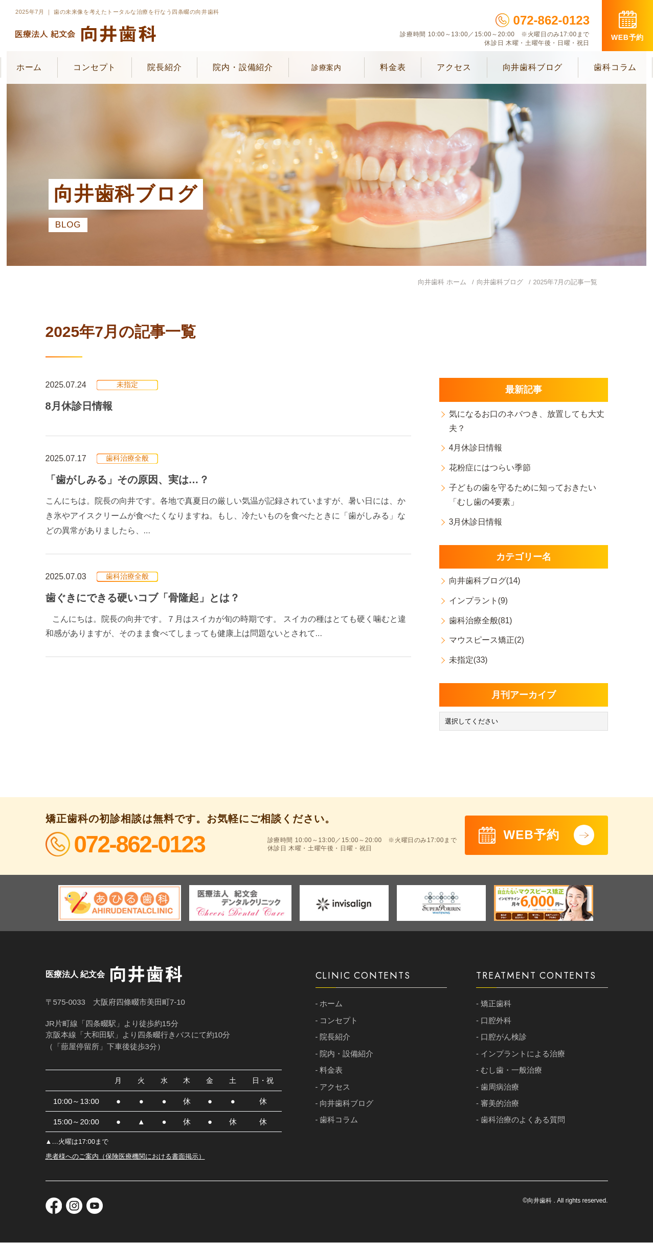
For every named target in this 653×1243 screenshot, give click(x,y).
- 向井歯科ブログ (345, 1106)
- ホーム (329, 1005)
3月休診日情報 (476, 522)
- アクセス (333, 1089)
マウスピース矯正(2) (487, 641)
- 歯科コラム (337, 1123)
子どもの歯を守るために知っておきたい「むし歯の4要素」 (523, 495)
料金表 (393, 67)
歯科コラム (615, 67)
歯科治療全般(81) (481, 621)
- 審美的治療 (497, 1106)
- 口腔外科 (493, 1022)
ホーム (29, 67)
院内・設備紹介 (243, 67)
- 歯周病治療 (497, 1089)
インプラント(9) (479, 601)
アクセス (454, 67)
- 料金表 (329, 1072)
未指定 (127, 385)
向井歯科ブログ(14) (485, 581)
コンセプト (94, 67)
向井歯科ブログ (533, 67)
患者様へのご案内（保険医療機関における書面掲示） (125, 1157)
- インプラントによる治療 (520, 1055)
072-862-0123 (543, 20)
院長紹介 (164, 67)
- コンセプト (337, 1022)
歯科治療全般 (127, 459)
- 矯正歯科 (493, 1005)
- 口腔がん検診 (501, 1038)
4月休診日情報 (476, 448)
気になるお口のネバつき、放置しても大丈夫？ (527, 421)
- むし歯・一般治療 (509, 1072)
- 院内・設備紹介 (345, 1055)
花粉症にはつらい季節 (490, 468)
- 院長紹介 (333, 1038)
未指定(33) (468, 660)
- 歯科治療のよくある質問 (520, 1123)
